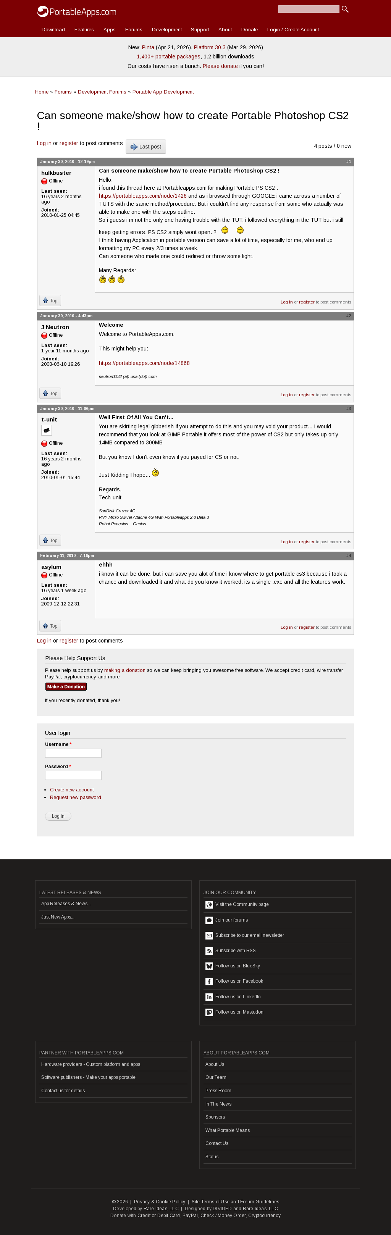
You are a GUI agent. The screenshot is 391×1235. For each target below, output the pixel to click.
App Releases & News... (66, 903)
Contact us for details (63, 1090)
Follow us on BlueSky (232, 966)
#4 (348, 555)
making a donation (124, 670)
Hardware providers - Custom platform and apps (90, 1064)
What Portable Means (227, 1130)
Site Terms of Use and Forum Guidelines (236, 1201)
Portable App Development (163, 92)
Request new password (75, 797)
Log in (44, 143)
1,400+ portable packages (168, 56)
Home (41, 92)
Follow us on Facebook (234, 981)
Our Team (215, 1077)
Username (58, 744)
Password (58, 766)
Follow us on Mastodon (234, 1012)
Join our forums (226, 920)
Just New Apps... (57, 917)
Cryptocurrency (264, 1215)
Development (167, 29)
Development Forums (102, 92)
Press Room (218, 1090)
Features (84, 29)
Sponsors (215, 1117)
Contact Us (216, 1143)
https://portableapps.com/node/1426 (143, 196)
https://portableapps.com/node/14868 (144, 363)
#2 (348, 315)
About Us (214, 1064)
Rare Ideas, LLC (161, 1208)
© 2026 (120, 1201)
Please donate (220, 66)
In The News (218, 1104)
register (69, 143)
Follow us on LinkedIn (233, 997)
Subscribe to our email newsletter (244, 936)
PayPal (190, 1215)
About (225, 29)
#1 (348, 161)
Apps (109, 29)
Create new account (72, 790)
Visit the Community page (237, 905)
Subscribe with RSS (230, 951)
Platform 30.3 (210, 47)
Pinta (148, 47)
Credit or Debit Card (158, 1215)
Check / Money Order (223, 1215)
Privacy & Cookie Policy (160, 1201)
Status (211, 1156)
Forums (133, 29)
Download (53, 29)
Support (200, 29)
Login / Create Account (293, 29)
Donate (249, 29)
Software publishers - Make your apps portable (88, 1077)
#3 (348, 408)
